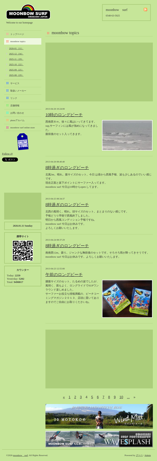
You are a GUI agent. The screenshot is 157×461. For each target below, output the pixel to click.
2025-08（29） (16, 75)
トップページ (17, 34)
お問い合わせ (17, 113)
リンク (13, 98)
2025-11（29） (16, 59)
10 (121, 397)
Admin (147, 455)
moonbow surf (28, 11)
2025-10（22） (16, 64)
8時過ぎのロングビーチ (67, 167)
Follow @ (7, 153)
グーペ (139, 455)
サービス (14, 83)
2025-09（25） (16, 69)
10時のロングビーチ (64, 114)
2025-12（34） (16, 53)
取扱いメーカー (18, 90)
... (128, 397)
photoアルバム (17, 120)
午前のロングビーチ (64, 274)
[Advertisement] (99, 72)
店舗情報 (14, 105)
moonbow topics (17, 41)
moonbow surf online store (22, 127)
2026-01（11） (16, 48)
